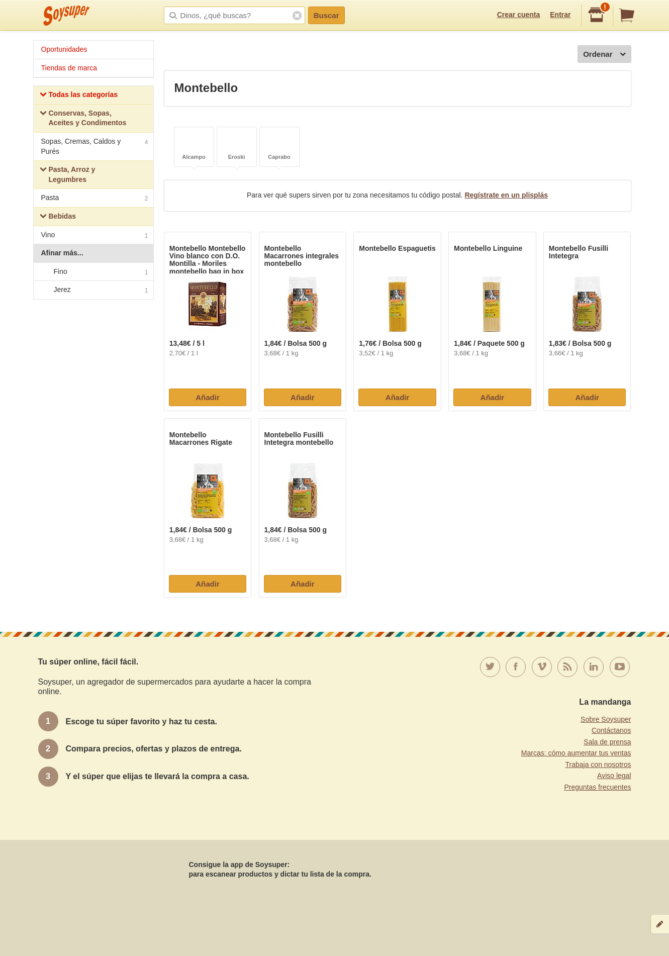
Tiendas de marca (69, 68)
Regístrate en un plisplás (506, 195)
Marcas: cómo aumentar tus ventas (576, 753)
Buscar (326, 15)
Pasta (94, 199)
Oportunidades (64, 49)
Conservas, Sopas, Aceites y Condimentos (83, 118)
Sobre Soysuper (606, 719)
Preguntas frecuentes (597, 787)
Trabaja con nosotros (598, 764)
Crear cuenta (518, 15)
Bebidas (58, 217)
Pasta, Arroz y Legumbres (67, 174)
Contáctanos (611, 730)
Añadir (208, 397)
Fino (93, 271)
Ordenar (604, 54)
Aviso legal (614, 776)
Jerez (93, 290)
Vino (94, 236)
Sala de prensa (607, 742)
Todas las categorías (79, 95)
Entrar (560, 15)
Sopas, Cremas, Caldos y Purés (94, 146)
